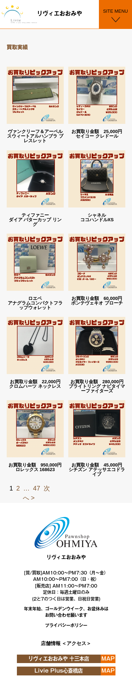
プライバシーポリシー (66, 625)
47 (36, 488)
